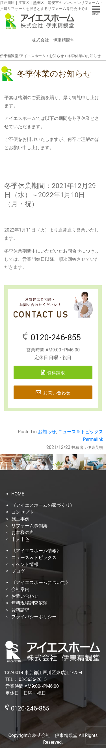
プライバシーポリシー (34, 616)
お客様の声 (22, 532)
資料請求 (56, 373)
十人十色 (20, 539)
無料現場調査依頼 (29, 603)
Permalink (93, 439)
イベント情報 (24, 564)
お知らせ (47, 431)
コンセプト (22, 512)
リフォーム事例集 (29, 525)
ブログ (18, 571)
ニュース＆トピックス (80, 431)
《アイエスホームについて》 (40, 582)
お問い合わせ (56, 392)
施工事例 (20, 519)
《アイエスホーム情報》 (36, 550)
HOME (17, 494)
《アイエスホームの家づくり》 (43, 505)
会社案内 (20, 589)
